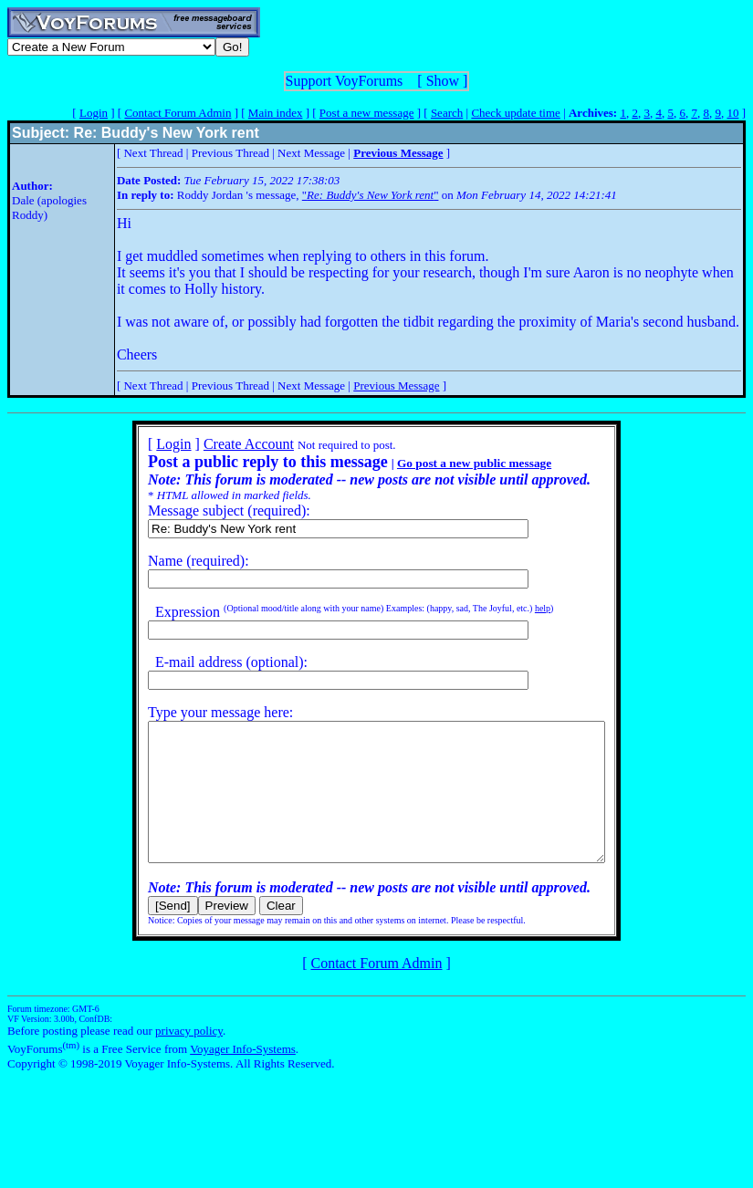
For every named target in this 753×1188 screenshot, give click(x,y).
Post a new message (366, 113)
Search (447, 113)
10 (732, 113)
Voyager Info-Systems (243, 1076)
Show (442, 81)
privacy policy (189, 1058)
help (515, 608)
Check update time (515, 113)
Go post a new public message (447, 463)
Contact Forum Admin (177, 113)
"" (370, 195)
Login (93, 113)
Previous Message (396, 385)
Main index (275, 113)
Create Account (221, 444)
